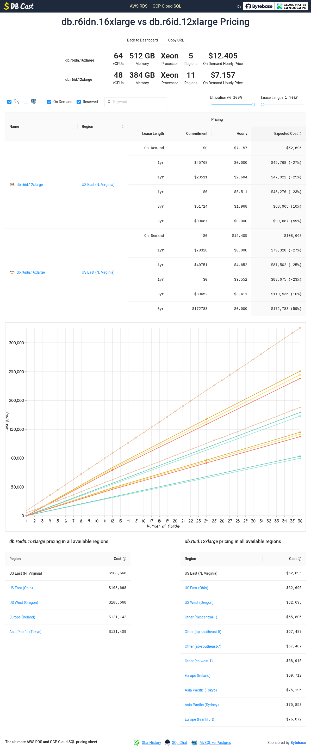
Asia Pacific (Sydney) (202, 705)
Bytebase (298, 743)
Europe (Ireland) (22, 617)
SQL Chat (179, 743)
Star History (151, 743)
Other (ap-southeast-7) (203, 646)
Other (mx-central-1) (201, 617)
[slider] (253, 104)
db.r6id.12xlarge (30, 185)
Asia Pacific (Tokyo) (25, 632)
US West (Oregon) (23, 602)
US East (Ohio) (21, 588)
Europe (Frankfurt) (199, 719)
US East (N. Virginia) (98, 185)
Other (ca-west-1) (199, 661)
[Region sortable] (103, 126)
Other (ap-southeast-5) (203, 632)
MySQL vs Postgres (215, 743)
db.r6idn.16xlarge (31, 272)
